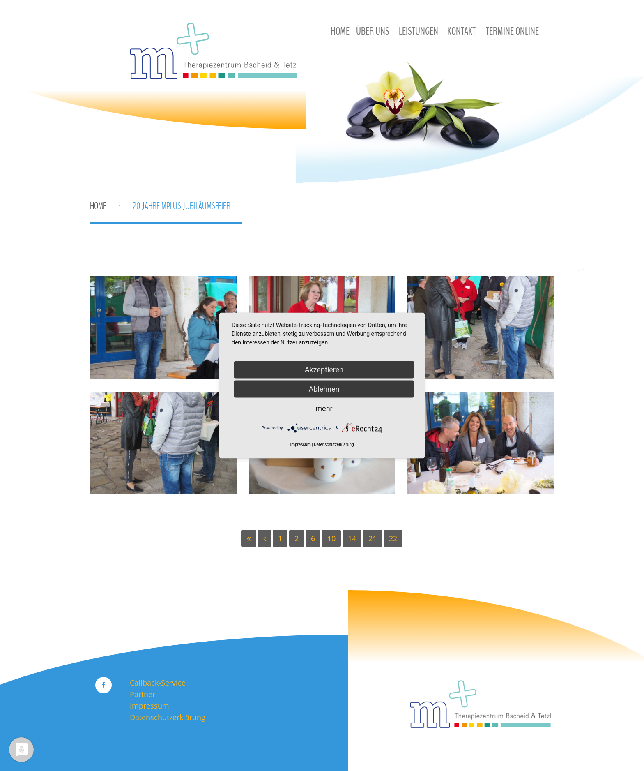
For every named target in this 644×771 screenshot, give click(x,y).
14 (352, 538)
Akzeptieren (324, 369)
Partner (142, 694)
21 (372, 538)
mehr (323, 408)
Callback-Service (158, 683)
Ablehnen (323, 389)
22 (393, 538)
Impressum (149, 706)
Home (98, 205)
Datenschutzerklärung (167, 717)
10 (331, 538)
